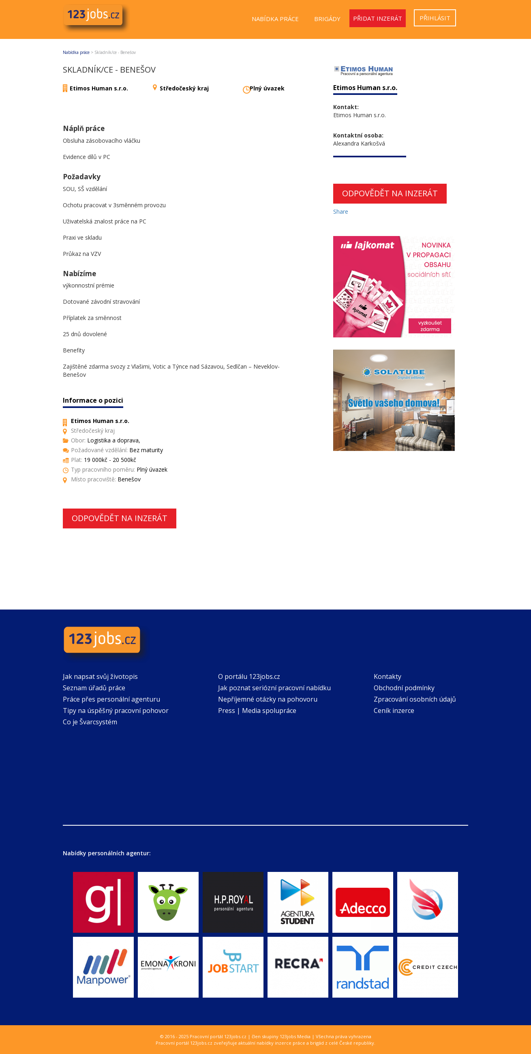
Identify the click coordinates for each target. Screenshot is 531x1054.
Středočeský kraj (184, 88)
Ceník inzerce (394, 710)
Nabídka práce (275, 19)
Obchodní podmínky (404, 687)
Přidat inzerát (377, 18)
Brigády (327, 19)
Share (340, 211)
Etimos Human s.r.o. (99, 88)
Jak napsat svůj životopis (100, 676)
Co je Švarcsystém (90, 721)
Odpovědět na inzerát (119, 518)
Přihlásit (435, 18)
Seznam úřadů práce (94, 687)
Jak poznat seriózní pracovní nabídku (274, 687)
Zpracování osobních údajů (415, 699)
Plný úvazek (267, 88)
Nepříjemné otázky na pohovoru (267, 699)
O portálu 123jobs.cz (249, 676)
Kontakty (387, 676)
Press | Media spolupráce (257, 710)
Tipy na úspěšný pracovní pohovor (116, 710)
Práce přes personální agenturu (111, 699)
